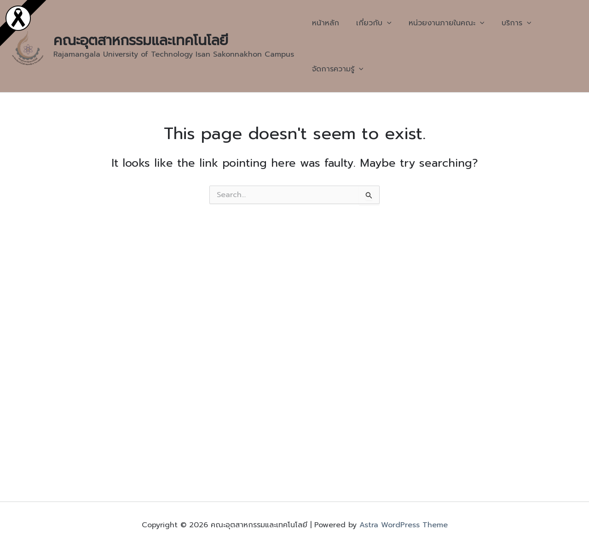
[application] (383, 23)
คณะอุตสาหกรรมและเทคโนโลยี (140, 40)
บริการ (508, 23)
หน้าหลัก (324, 23)
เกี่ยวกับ (370, 23)
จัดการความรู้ (336, 69)
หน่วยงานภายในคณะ (441, 23)
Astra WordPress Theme (403, 525)
